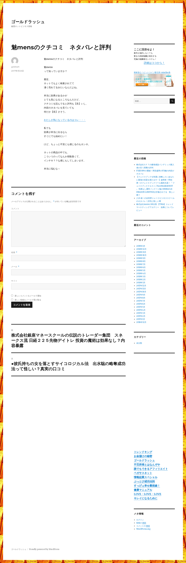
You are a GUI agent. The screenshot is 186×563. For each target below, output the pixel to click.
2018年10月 (141, 255)
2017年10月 (141, 291)
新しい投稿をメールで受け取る (28, 300)
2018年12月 (141, 249)
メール (15, 266)
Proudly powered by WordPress (44, 549)
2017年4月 (140, 310)
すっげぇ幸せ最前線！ (147, 485)
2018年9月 (141, 258)
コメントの (143, 526)
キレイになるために (145, 498)
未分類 (139, 343)
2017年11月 (141, 288)
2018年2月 (141, 279)
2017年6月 (140, 304)
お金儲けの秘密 (143, 456)
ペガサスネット (143, 473)
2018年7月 (140, 264)
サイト (14, 281)
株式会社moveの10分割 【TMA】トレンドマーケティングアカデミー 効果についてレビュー (155, 207)
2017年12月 (141, 285)
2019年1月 (140, 246)
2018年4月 (141, 273)
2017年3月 (140, 313)
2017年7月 (140, 301)
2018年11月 (141, 252)
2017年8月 (140, 298)
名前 (14, 252)
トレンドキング (143, 452)
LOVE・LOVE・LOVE (147, 494)
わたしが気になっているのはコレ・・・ (65, 119)
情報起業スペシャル (145, 477)
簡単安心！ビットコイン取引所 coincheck (152, 72)
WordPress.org (143, 529)
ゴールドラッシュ (28, 21)
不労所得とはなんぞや (147, 464)
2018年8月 (141, 261)
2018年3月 (141, 276)
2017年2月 (140, 316)
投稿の (141, 523)
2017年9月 (140, 295)
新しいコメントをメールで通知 (28, 296)
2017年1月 (140, 319)
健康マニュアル (143, 489)
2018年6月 (141, 267)
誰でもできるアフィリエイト (151, 468)
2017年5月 (140, 307)
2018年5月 (140, 270)
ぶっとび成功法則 (144, 481)
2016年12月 (141, 322)
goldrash (15, 67)
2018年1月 (140, 282)
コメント (15, 208)
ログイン (140, 520)
